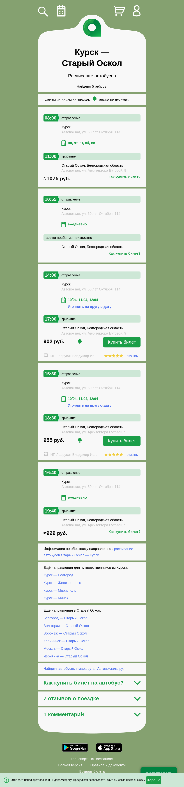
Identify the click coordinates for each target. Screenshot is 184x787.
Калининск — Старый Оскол (66, 641)
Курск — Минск (55, 598)
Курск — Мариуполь (59, 590)
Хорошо (153, 780)
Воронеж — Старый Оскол (65, 633)
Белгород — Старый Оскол (65, 618)
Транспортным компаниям (92, 759)
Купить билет (122, 342)
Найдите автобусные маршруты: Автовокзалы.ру (83, 669)
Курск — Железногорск (62, 583)
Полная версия (70, 765)
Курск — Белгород (58, 575)
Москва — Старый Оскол (63, 648)
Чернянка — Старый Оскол (65, 656)
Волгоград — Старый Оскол (66, 626)
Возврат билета (92, 771)
